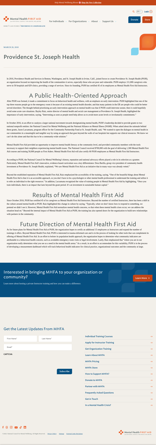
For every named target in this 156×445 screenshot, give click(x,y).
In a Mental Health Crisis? (98, 405)
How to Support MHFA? (97, 373)
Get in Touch (91, 399)
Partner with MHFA (95, 386)
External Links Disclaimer (74, 434)
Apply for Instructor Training (99, 342)
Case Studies (14, 26)
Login (146, 11)
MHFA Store (91, 367)
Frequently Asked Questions (99, 392)
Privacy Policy (52, 434)
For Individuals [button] (56, 21)
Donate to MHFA (93, 380)
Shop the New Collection (91, 3)
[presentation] (22, 361)
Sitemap (61, 434)
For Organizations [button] (78, 21)
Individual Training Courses (99, 336)
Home (6, 26)
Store (147, 19)
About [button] (94, 21)
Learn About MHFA (95, 355)
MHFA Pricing (92, 361)
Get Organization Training (98, 348)
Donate (134, 19)
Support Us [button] (108, 21)
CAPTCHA (8, 354)
